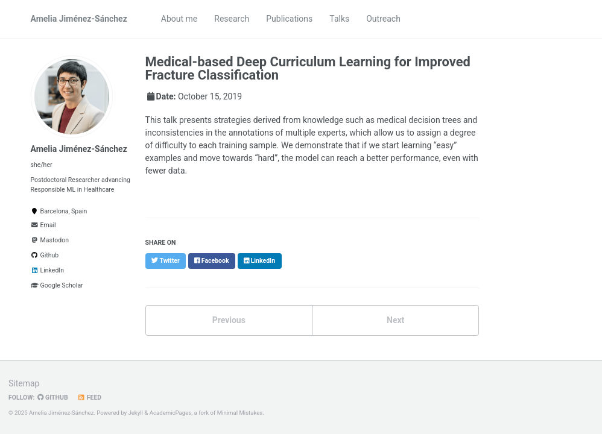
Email (43, 225)
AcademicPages (171, 412)
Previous (229, 320)
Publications (289, 19)
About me (179, 19)
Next (395, 320)
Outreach (383, 19)
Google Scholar (57, 285)
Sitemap (23, 383)
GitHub (52, 397)
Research (231, 19)
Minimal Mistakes (240, 412)
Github (45, 255)
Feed (89, 397)
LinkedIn (47, 270)
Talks (339, 19)
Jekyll (135, 412)
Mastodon (50, 240)
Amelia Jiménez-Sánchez (79, 19)
